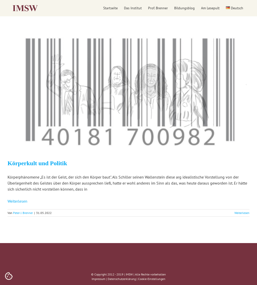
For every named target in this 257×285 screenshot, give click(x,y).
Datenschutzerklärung (122, 279)
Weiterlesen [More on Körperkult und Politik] (241, 213)
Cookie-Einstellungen (151, 279)
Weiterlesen (17, 201)
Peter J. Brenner (23, 213)
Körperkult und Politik (37, 163)
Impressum (98, 279)
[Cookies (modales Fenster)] (9, 276)
